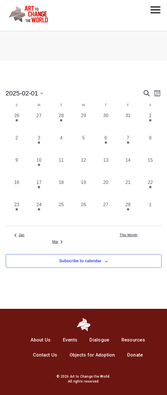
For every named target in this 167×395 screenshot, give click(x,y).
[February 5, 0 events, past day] (83, 145)
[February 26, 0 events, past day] (83, 212)
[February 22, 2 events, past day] (150, 190)
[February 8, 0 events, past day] (150, 145)
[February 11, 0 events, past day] (61, 168)
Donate (135, 355)
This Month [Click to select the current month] (129, 235)
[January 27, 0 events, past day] (39, 123)
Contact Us (45, 355)
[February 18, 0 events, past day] (61, 190)
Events (70, 340)
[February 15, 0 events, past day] (150, 168)
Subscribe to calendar (80, 261)
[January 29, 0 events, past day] (83, 123)
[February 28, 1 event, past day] (128, 212)
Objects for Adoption (92, 355)
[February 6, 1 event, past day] (106, 145)
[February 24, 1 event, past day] (39, 212)
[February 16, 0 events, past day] (17, 190)
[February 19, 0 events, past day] (83, 190)
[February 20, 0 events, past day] (106, 190)
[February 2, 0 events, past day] (17, 145)
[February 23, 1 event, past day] (17, 212)
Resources (133, 340)
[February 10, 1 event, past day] (39, 168)
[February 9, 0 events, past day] (17, 168)
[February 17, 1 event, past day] (39, 190)
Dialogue (99, 340)
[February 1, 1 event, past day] (150, 123)
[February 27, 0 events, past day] (106, 212)
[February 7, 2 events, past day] (128, 145)
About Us (40, 340)
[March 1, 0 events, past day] (150, 212)
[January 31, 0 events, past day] (128, 123)
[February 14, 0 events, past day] (128, 168)
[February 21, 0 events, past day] (128, 190)
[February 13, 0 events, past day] (106, 168)
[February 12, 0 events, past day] (83, 168)
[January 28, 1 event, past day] (61, 123)
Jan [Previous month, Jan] (19, 235)
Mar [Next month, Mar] (57, 242)
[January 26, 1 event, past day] (17, 123)
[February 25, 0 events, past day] (61, 212)
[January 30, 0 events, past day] (106, 123)
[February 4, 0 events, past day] (61, 145)
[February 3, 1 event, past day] (39, 145)
